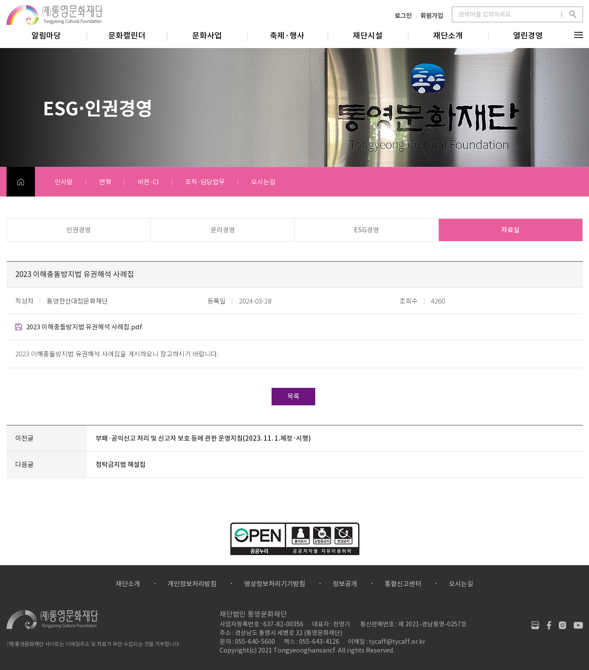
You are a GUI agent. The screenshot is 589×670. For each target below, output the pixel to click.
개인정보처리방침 (192, 583)
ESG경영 (366, 230)
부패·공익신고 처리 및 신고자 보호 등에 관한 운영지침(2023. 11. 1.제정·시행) (203, 438)
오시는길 (263, 182)
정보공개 (345, 583)
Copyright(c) (238, 650)
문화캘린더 (126, 36)
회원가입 (431, 15)
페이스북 (549, 625)
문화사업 (207, 36)
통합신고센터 (403, 583)
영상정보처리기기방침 (274, 583)
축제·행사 (287, 36)
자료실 (510, 230)
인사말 (64, 182)
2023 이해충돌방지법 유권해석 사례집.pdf (84, 327)
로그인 (403, 15)
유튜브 (578, 625)
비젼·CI (148, 182)
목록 (293, 396)
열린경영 (528, 36)
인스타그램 (562, 625)
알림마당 (46, 36)
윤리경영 (222, 230)
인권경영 (78, 230)
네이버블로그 (535, 625)
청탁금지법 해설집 (121, 464)
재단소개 (448, 36)
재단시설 (367, 36)
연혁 (105, 182)
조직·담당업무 (205, 182)
